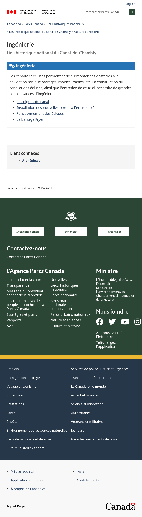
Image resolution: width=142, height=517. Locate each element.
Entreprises (15, 395)
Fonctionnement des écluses (40, 113)
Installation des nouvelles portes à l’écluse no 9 (56, 107)
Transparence (18, 285)
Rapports (14, 320)
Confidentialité (88, 480)
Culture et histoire (86, 32)
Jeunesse (77, 430)
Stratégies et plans (22, 314)
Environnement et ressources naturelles (37, 430)
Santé (11, 413)
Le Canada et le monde (88, 386)
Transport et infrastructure (91, 377)
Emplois (13, 369)
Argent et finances (85, 395)
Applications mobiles (27, 480)
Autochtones (80, 413)
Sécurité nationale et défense (29, 439)
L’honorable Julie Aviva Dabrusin (115, 289)
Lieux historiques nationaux (65, 24)
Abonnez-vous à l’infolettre (109, 334)
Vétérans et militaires (87, 421)
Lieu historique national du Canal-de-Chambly (40, 32)
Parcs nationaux (63, 295)
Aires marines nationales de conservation (61, 304)
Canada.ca (14, 24)
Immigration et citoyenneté (27, 377)
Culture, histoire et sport (25, 448)
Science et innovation (87, 404)
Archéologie (31, 160)
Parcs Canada (34, 24)
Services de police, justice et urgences (100, 369)
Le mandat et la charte (25, 279)
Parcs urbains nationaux (70, 314)
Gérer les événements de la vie (94, 439)
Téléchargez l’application (106, 344)
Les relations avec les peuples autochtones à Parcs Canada (25, 304)
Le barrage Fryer (30, 119)
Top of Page (19, 506)
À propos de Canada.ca (28, 489)
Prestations (15, 404)
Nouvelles (58, 279)
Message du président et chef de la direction (25, 293)
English (130, 4)
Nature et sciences (65, 320)
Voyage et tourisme (21, 386)
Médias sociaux (22, 471)
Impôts (12, 421)
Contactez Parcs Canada (26, 256)
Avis (10, 325)
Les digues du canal (33, 101)
